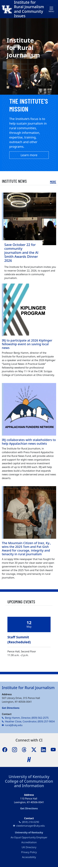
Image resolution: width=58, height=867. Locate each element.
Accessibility (29, 857)
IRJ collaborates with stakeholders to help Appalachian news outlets (29, 442)
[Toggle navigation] (51, 9)
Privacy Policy (29, 852)
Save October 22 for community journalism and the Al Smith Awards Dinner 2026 (21, 252)
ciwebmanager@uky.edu (30, 825)
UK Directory (29, 847)
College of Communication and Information (29, 783)
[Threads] (24, 749)
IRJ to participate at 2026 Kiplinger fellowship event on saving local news (27, 344)
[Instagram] (14, 749)
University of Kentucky (29, 776)
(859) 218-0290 (30, 822)
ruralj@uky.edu (13, 725)
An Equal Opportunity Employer (29, 837)
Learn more (29, 155)
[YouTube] (53, 749)
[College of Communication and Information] (8, 9)
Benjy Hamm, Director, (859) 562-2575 (27, 717)
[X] (33, 749)
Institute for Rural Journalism (28, 687)
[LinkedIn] (43, 749)
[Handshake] (29, 759)
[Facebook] (4, 749)
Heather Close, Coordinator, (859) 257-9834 (30, 721)
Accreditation (29, 842)
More (53, 182)
